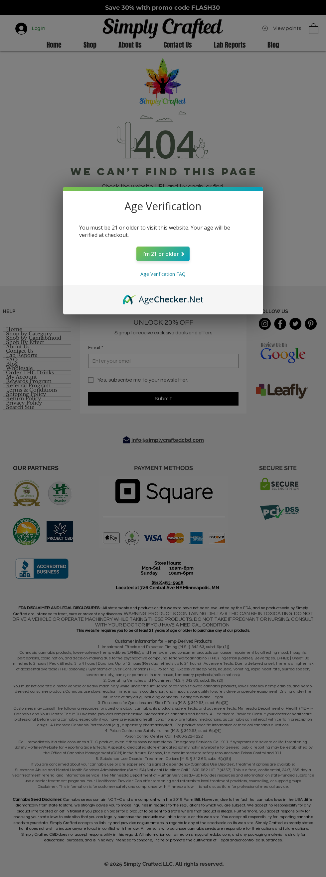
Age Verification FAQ (163, 274)
